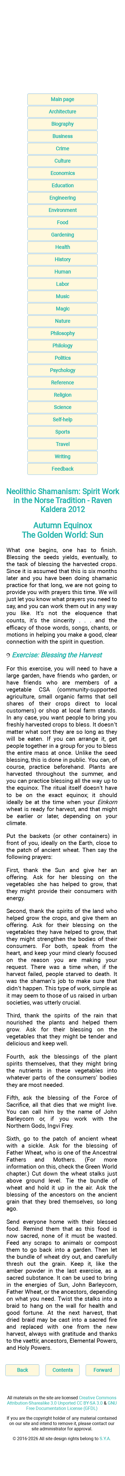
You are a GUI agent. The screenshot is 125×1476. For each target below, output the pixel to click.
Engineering (62, 198)
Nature (62, 321)
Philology (62, 346)
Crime (62, 148)
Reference (62, 383)
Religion (62, 395)
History (63, 259)
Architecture (62, 112)
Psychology (62, 370)
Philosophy (63, 333)
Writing (62, 456)
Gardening (62, 235)
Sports (62, 432)
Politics (63, 358)
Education (63, 185)
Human (62, 272)
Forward (102, 1370)
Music (62, 296)
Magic (62, 309)
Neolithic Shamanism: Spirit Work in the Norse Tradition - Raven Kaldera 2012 (62, 500)
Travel (62, 444)
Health (62, 247)
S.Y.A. (105, 1438)
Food (62, 222)
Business (62, 136)
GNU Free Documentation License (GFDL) (71, 1405)
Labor (62, 284)
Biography (62, 124)
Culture (62, 161)
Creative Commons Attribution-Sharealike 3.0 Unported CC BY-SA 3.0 (61, 1400)
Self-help (62, 419)
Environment (63, 210)
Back (22, 1370)
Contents (62, 1370)
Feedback (62, 469)
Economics (63, 173)
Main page (62, 99)
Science (62, 407)
